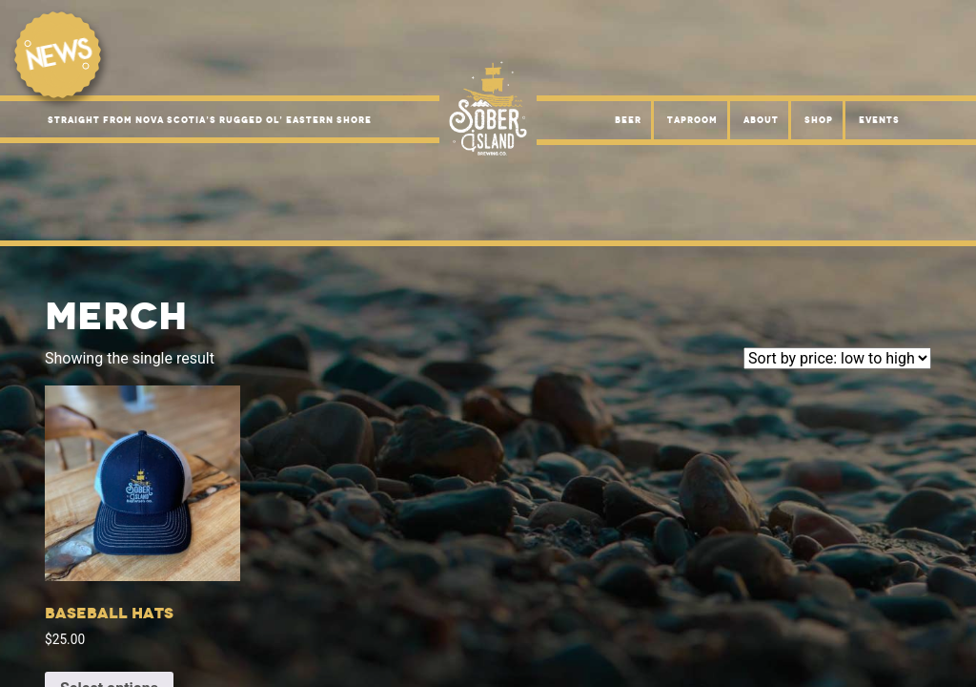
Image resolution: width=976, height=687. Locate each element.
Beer (628, 120)
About (761, 120)
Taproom (692, 120)
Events (879, 120)
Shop (818, 120)
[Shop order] (837, 358)
